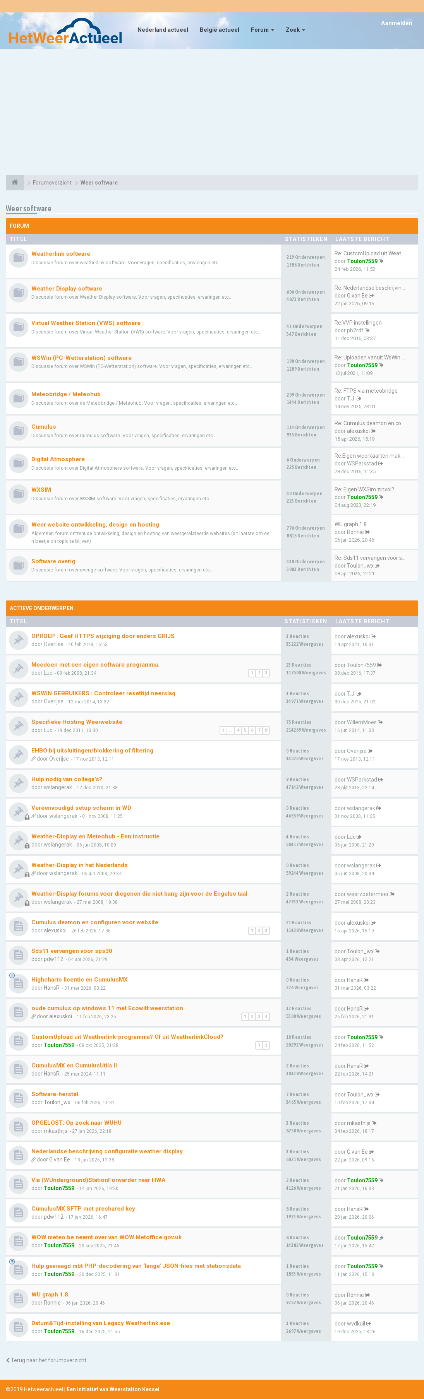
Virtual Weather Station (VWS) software (86, 323)
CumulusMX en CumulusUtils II (74, 1065)
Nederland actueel (162, 29)
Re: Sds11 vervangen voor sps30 (374, 558)
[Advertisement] (212, 113)
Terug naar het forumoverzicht (46, 1360)
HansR (52, 988)
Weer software (28, 208)
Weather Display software (66, 288)
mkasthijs (55, 1131)
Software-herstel (54, 1094)
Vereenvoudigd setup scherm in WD (81, 807)
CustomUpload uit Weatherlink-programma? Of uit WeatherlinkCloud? (127, 1036)
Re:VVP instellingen (358, 323)
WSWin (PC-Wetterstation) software (81, 357)
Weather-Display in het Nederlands (79, 865)
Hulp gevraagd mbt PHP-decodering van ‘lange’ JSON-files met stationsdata (136, 1265)
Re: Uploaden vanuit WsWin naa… (374, 357)
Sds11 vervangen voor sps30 (71, 950)
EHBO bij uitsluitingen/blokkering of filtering (92, 750)
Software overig (53, 561)
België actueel (219, 29)
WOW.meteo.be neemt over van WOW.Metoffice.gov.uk (106, 1237)
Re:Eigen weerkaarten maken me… (377, 456)
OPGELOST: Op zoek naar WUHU (76, 1122)
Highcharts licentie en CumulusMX (79, 979)
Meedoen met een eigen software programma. (95, 664)
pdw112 (54, 959)
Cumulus (43, 426)
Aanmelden (396, 23)
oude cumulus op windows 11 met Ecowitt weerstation (107, 1008)
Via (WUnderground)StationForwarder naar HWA (98, 1180)
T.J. (351, 398)
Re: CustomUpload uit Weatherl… (374, 253)
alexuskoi (358, 431)
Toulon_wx (360, 566)
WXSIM (41, 489)
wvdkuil (356, 1323)
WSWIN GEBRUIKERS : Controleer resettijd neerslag (103, 693)
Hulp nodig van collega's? (66, 779)
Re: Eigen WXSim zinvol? (364, 489)
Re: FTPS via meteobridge (366, 391)
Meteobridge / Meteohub (66, 394)
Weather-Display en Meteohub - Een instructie (95, 836)
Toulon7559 (362, 261)
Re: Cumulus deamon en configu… (376, 423)
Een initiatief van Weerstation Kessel (113, 1389)
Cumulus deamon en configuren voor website (94, 922)
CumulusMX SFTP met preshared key (83, 1208)
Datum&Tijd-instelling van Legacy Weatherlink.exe (100, 1323)
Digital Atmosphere (58, 459)
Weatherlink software (60, 253)
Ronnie (355, 532)
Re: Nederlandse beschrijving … (372, 288)
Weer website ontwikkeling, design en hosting (95, 524)
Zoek (295, 29)
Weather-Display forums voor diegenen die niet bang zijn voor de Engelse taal (139, 893)
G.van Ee (357, 295)
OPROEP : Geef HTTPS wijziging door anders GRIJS (103, 636)
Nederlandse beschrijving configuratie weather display (107, 1151)
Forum (262, 29)
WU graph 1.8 (351, 524)
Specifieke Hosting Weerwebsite (76, 721)
